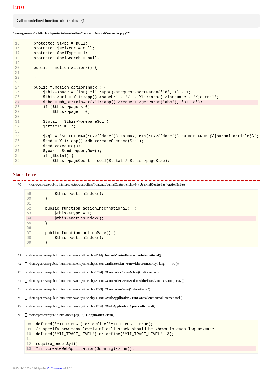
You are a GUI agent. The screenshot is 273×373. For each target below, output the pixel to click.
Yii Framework (55, 368)
